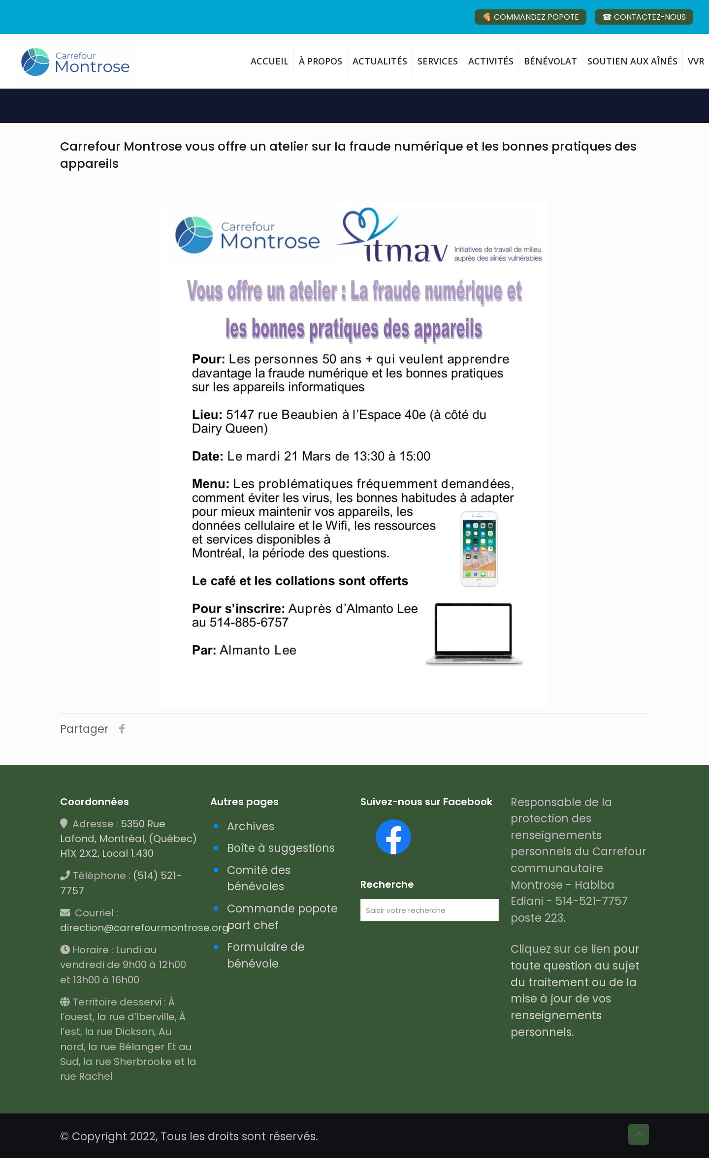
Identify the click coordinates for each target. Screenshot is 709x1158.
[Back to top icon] (638, 1134)
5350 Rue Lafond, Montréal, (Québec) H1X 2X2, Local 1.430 (128, 838)
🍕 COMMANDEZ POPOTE (530, 17)
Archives (250, 826)
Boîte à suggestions (281, 848)
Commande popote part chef (282, 917)
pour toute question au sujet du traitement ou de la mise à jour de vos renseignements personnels (575, 990)
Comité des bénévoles (258, 878)
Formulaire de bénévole (266, 955)
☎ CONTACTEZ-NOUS (644, 17)
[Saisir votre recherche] (429, 910)
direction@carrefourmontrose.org (144, 928)
